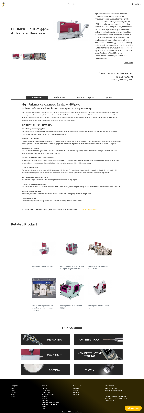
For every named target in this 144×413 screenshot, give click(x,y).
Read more (128, 63)
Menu (138, 4)
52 (132, 77)
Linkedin (76, 388)
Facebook (76, 392)
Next (89, 31)
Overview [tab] (37, 97)
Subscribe (72, 4)
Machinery (45, 396)
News (13, 394)
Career (13, 390)
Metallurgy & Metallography (50, 402)
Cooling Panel (46, 390)
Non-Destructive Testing (49, 404)
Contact (13, 392)
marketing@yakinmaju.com (122, 80)
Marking (44, 398)
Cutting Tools (46, 392)
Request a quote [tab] (85, 97)
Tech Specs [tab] (59, 97)
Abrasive (44, 388)
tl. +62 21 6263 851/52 (111, 388)
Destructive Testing (48, 394)
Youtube (75, 390)
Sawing (44, 406)
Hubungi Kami (133, 408)
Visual (43, 408)
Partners (13, 396)
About (13, 388)
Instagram (76, 394)
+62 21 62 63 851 (122, 77)
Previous (55, 31)
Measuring (45, 400)
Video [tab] (109, 97)
